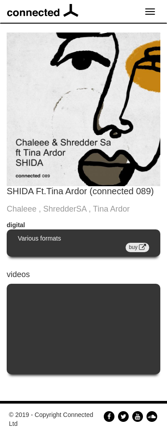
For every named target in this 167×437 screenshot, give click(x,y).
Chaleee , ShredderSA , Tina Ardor (68, 208)
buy (137, 247)
